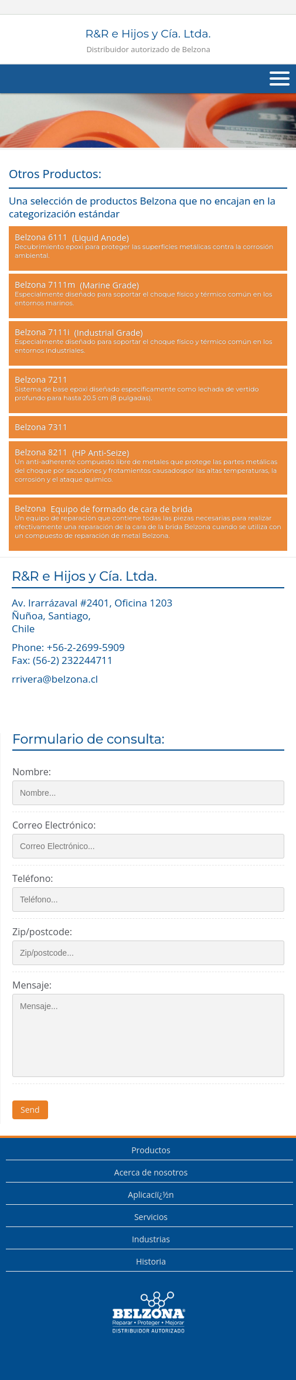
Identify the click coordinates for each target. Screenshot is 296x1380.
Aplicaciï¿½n (150, 1194)
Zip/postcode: (42, 932)
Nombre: (31, 772)
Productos (151, 1150)
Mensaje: (32, 985)
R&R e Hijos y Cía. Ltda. (147, 40)
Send (30, 1109)
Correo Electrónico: (54, 825)
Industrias (151, 1239)
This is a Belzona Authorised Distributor (148, 1312)
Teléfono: (32, 878)
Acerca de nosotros (151, 1172)
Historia (151, 1261)
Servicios (151, 1216)
